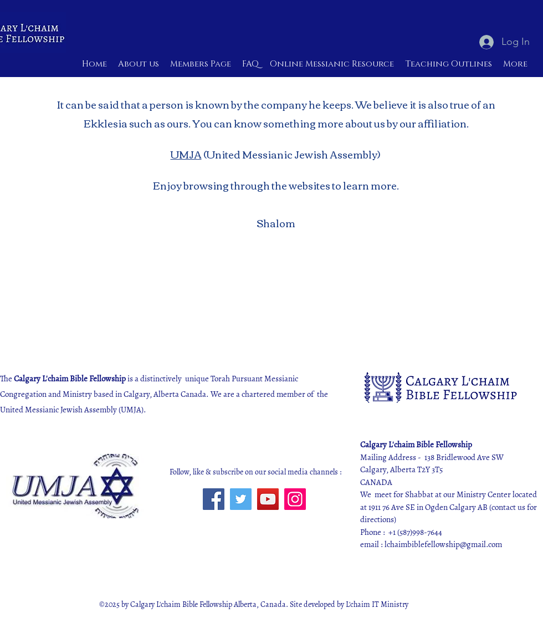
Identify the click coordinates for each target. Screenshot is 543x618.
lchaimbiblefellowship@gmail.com (443, 544)
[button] (331, 64)
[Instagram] (295, 499)
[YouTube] (268, 499)
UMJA (186, 154)
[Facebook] (213, 499)
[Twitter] (241, 499)
